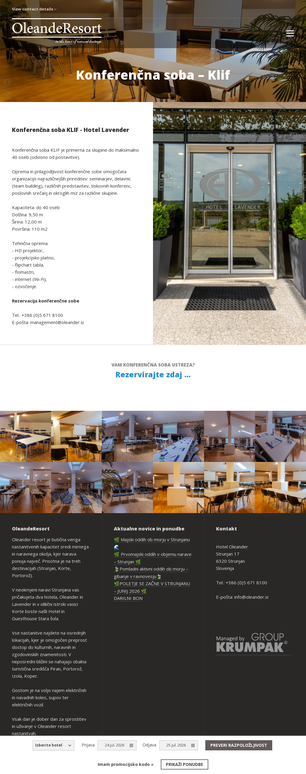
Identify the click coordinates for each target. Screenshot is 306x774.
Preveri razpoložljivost (238, 745)
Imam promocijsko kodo (126, 764)
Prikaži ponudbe (184, 764)
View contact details (34, 9)
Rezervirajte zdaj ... (153, 374)
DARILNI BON (128, 598)
